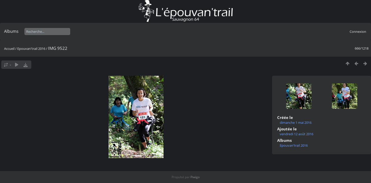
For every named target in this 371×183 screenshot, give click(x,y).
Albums (11, 31)
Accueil (9, 48)
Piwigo (195, 177)
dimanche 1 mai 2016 (295, 122)
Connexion (358, 31)
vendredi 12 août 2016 (296, 134)
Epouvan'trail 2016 (31, 48)
